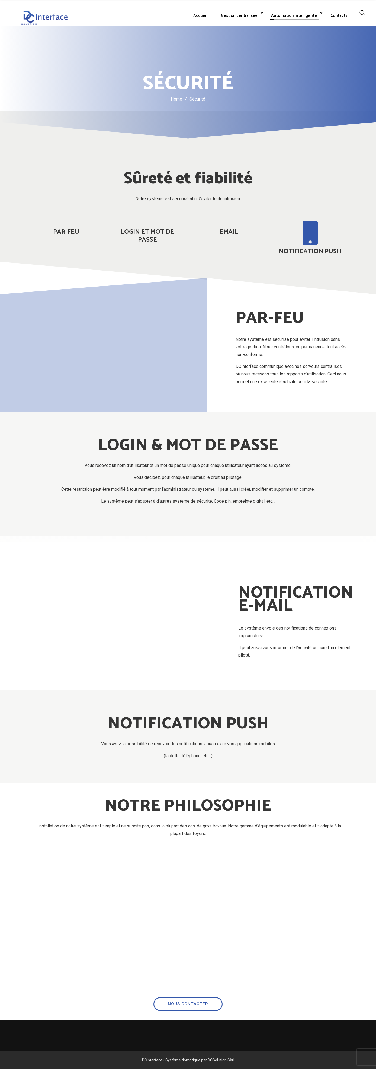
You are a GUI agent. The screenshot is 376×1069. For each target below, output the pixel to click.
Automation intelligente (294, 15)
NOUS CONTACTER (188, 940)
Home (176, 99)
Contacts (338, 15)
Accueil (200, 15)
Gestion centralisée (239, 15)
